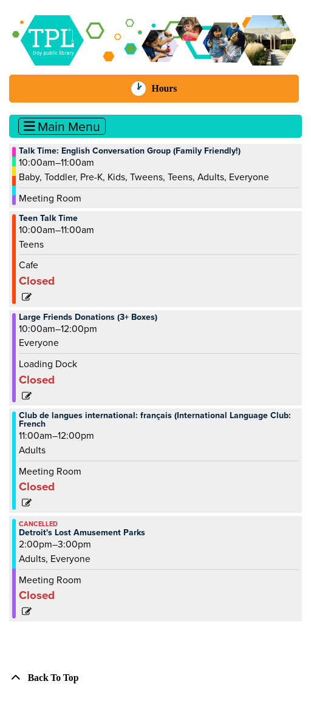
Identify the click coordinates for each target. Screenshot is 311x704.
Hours (169, 88)
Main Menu (62, 126)
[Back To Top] (155, 678)
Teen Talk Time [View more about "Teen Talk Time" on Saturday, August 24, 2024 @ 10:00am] (48, 218)
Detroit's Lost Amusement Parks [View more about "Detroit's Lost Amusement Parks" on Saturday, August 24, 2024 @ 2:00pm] (82, 533)
